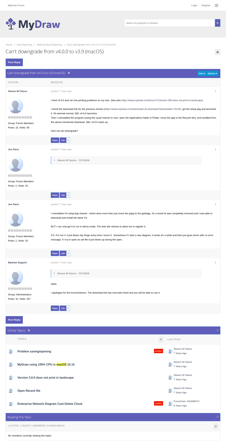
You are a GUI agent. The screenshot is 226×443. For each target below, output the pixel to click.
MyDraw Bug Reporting (49, 44)
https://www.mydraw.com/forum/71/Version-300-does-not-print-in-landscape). (163, 100)
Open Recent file (28, 390)
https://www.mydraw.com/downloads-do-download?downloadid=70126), (143, 109)
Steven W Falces (17, 91)
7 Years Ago (180, 353)
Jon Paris (13, 149)
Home (9, 44)
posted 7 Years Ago (61, 91)
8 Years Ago (180, 405)
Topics (21, 339)
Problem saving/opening (34, 351)
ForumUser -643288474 (186, 401)
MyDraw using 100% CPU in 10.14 (46, 364)
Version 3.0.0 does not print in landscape (45, 377)
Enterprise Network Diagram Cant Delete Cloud (49, 403)
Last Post (174, 339)
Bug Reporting (24, 44)
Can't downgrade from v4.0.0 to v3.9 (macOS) (91, 44)
